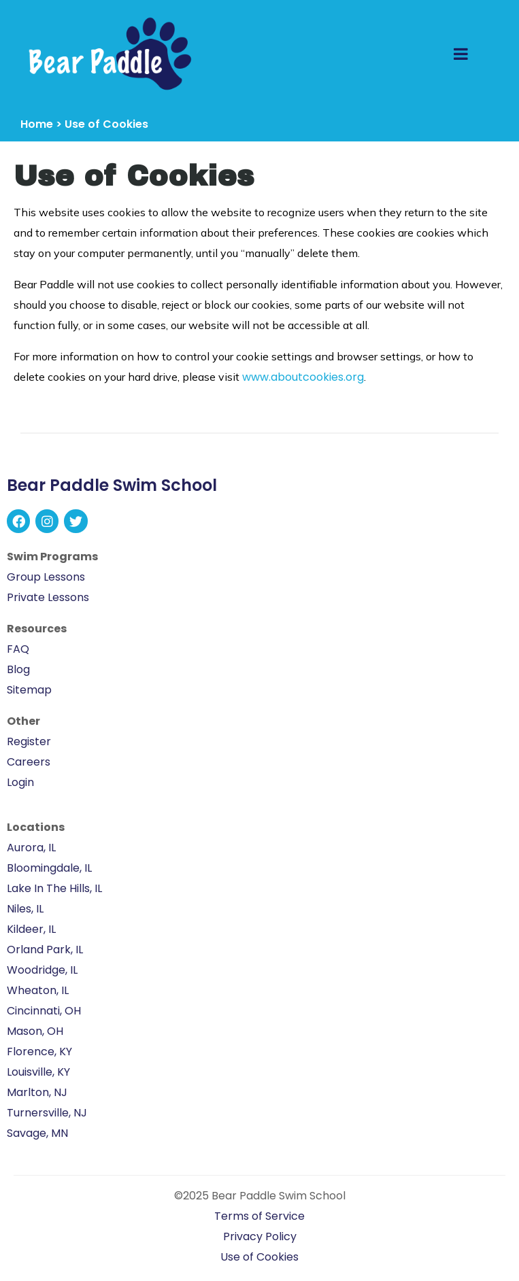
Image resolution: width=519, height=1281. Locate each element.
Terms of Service (259, 1216)
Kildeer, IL (31, 929)
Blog (18, 669)
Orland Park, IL (45, 949)
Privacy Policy (260, 1236)
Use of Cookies (259, 1257)
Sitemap (29, 690)
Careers (28, 762)
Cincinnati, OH (44, 1011)
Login (20, 782)
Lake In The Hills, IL (54, 888)
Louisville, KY (38, 1072)
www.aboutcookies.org (303, 377)
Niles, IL (25, 909)
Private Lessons (48, 597)
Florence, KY (39, 1051)
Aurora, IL (31, 847)
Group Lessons (46, 577)
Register (29, 741)
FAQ (18, 649)
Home (36, 124)
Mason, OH (35, 1031)
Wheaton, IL (38, 990)
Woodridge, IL (42, 970)
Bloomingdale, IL (49, 868)
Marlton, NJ (37, 1092)
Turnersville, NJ (47, 1113)
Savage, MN (37, 1133)
